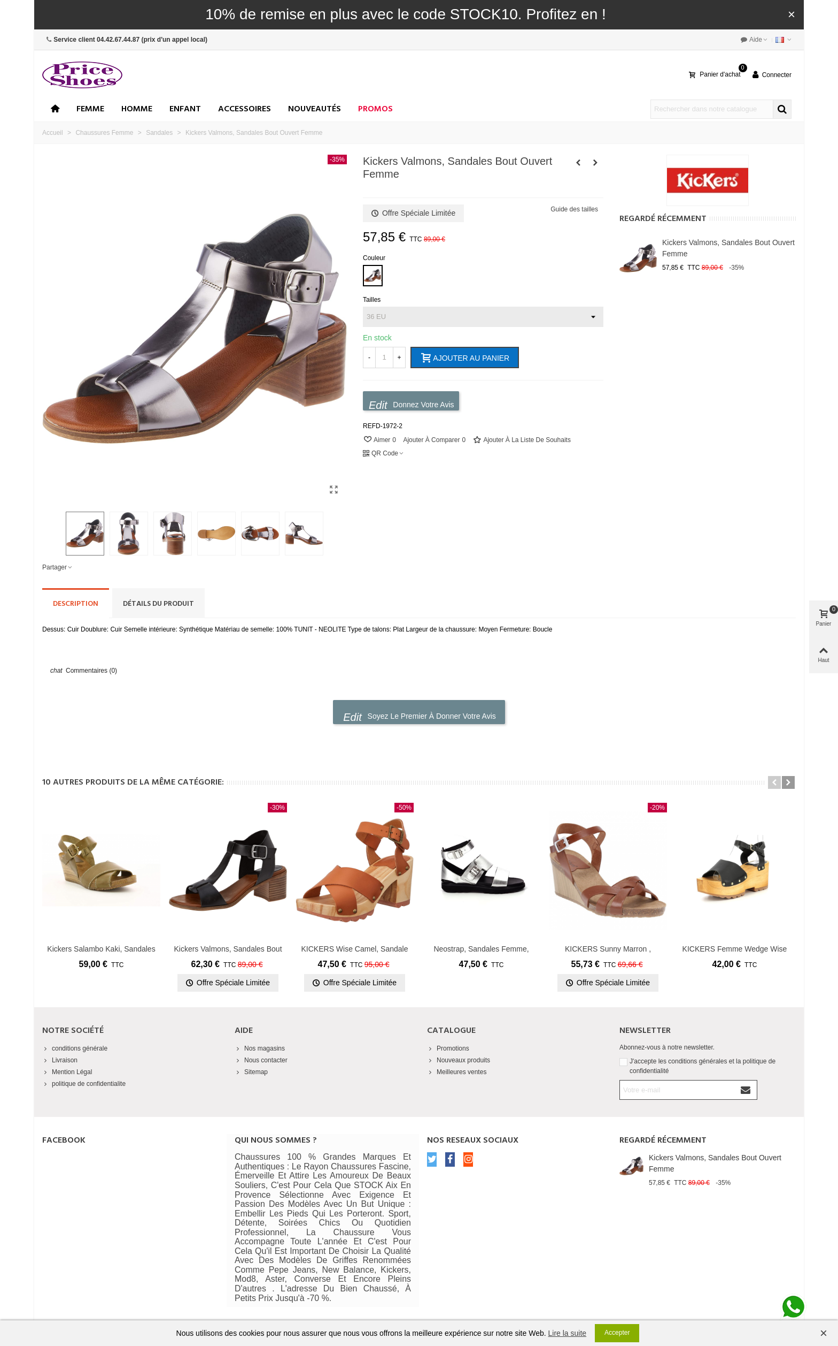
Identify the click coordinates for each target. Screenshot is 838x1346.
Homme (136, 109)
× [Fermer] (791, 14)
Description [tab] (75, 604)
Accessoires (244, 109)
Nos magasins (260, 1048)
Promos (375, 109)
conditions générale (74, 1048)
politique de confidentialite (84, 1084)
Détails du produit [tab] (158, 604)
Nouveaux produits (458, 1060)
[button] (774, 782)
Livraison (59, 1060)
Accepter (617, 1332)
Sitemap (251, 1072)
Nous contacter (261, 1060)
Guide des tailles (574, 209)
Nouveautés (314, 109)
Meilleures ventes (456, 1072)
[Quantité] (384, 357)
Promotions (448, 1048)
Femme (90, 109)
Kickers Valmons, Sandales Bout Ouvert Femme (728, 248)
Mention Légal (67, 1072)
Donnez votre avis (411, 404)
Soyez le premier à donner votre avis (419, 717)
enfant (185, 109)
